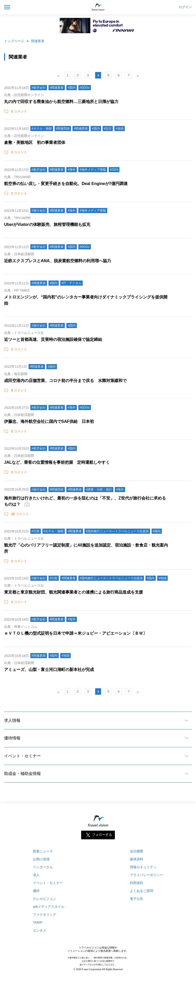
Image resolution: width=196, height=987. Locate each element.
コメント (18, 111)
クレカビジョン (44, 899)
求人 (36, 875)
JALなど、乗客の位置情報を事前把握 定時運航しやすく (57, 462)
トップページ (14, 41)
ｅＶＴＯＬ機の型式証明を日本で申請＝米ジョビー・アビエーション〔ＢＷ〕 (75, 633)
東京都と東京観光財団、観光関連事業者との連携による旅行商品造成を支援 (73, 592)
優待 (36, 891)
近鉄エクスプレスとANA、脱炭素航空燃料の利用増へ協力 (57, 261)
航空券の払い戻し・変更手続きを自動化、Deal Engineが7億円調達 (66, 183)
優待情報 (12, 738)
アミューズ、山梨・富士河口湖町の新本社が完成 (49, 669)
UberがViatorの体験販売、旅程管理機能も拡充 (47, 224)
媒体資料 (136, 859)
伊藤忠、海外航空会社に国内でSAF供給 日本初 (49, 421)
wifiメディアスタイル (48, 907)
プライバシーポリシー (146, 875)
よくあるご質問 (141, 891)
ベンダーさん (43, 867)
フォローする (102, 835)
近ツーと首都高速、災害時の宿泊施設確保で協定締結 (53, 339)
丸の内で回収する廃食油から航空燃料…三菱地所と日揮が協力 (61, 101)
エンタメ (39, 930)
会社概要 (136, 851)
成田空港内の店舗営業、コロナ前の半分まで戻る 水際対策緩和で (65, 380)
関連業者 (37, 41)
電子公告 (136, 899)
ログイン (185, 7)
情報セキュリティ (143, 867)
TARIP (37, 922)
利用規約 (136, 883)
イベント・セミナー (22, 756)
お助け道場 (41, 859)
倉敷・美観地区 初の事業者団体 (34, 142)
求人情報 (12, 720)
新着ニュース (43, 851)
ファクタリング (44, 914)
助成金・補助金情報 (22, 773)
